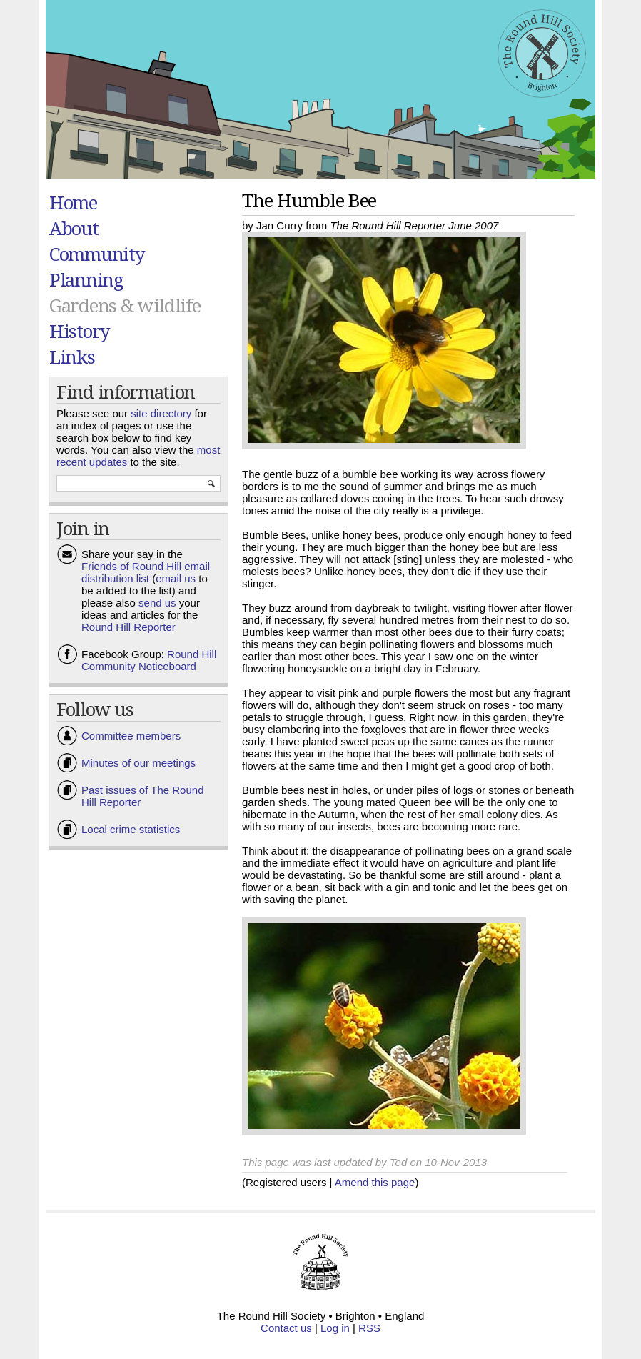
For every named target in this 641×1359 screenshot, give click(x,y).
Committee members (131, 736)
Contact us (286, 1328)
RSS (369, 1328)
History (79, 331)
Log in (335, 1328)
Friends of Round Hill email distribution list (145, 572)
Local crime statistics (130, 829)
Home (73, 202)
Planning (86, 279)
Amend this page (375, 1182)
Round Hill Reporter (128, 627)
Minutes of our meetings (138, 763)
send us (157, 603)
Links (72, 356)
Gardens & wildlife (125, 305)
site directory (161, 413)
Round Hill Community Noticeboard (148, 660)
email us (176, 578)
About (74, 228)
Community (96, 254)
